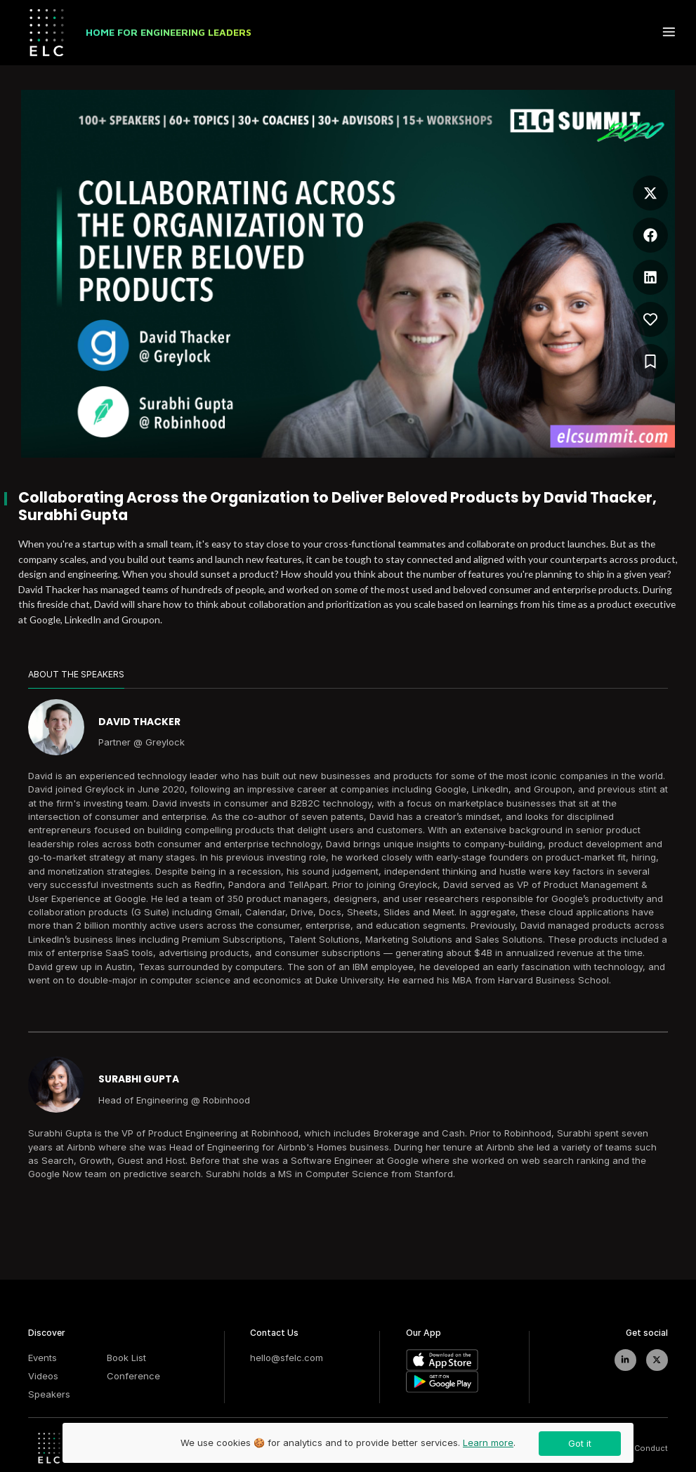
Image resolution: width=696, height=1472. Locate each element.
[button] (650, 189)
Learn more (488, 1442)
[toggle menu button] (668, 33)
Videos (43, 1375)
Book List (126, 1357)
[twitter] (657, 1360)
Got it (579, 1443)
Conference (133, 1375)
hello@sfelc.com (286, 1357)
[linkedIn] (625, 1360)
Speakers (49, 1394)
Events (42, 1357)
